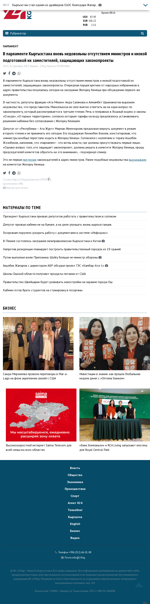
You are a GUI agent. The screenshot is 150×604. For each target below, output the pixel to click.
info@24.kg (78, 557)
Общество (75, 475)
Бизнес (75, 531)
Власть (75, 468)
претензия (29, 160)
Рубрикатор (15, 33)
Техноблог (75, 510)
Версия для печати (15, 187)
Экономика (75, 482)
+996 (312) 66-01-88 (80, 552)
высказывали (137, 160)
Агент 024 (75, 503)
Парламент (11, 46)
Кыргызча (75, 517)
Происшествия (75, 489)
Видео (75, 538)
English (75, 524)
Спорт (75, 496)
